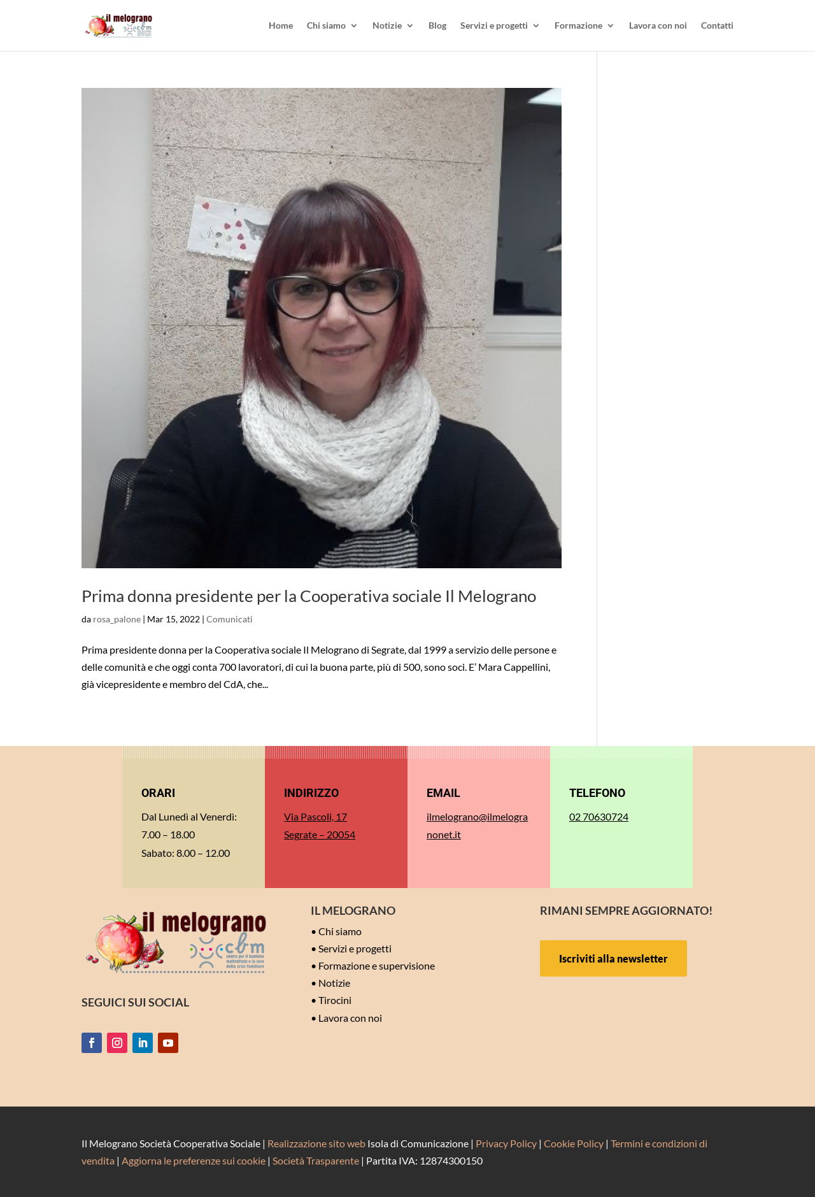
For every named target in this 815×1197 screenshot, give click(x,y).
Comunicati (229, 618)
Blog (437, 26)
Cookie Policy (574, 1143)
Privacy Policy (506, 1143)
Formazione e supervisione (376, 965)
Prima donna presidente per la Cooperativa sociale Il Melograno (309, 595)
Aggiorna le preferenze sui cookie (194, 1160)
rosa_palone (117, 618)
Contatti (717, 26)
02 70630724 (598, 816)
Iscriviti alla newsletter (613, 958)
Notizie (387, 26)
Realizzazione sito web (316, 1143)
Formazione (578, 26)
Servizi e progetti (494, 26)
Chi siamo (326, 26)
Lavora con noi (658, 26)
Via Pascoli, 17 (315, 816)
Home (281, 26)
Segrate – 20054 (319, 834)
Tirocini (334, 1000)
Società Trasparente (316, 1160)
